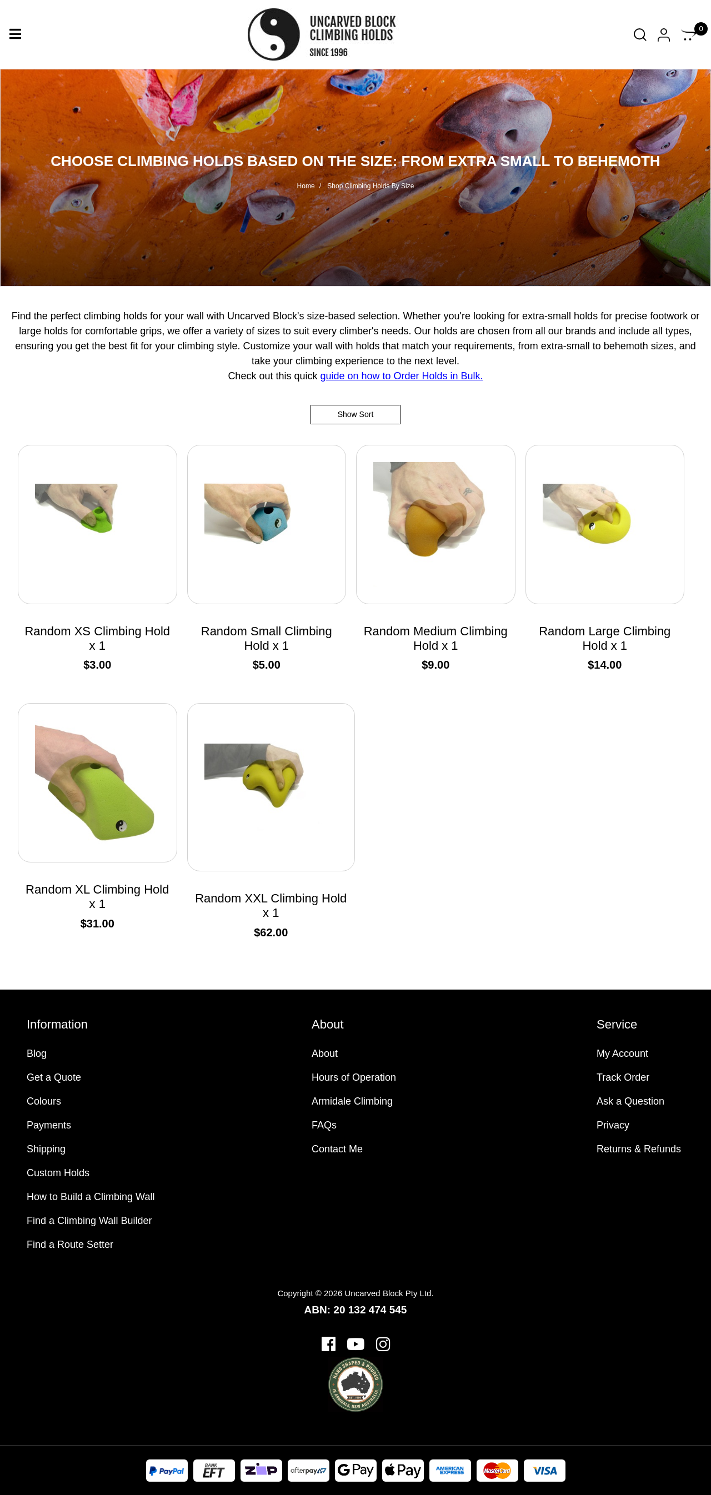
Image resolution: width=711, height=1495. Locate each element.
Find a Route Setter (70, 1244)
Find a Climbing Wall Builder (89, 1220)
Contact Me (337, 1149)
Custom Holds (58, 1172)
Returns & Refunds (639, 1149)
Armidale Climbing (352, 1101)
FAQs (324, 1125)
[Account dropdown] (664, 34)
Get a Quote (54, 1077)
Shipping (46, 1149)
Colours (44, 1101)
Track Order (623, 1077)
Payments (49, 1125)
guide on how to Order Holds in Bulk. (401, 376)
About (325, 1053)
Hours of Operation (354, 1077)
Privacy (613, 1125)
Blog (37, 1053)
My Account (622, 1053)
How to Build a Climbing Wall (90, 1196)
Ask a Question (630, 1101)
